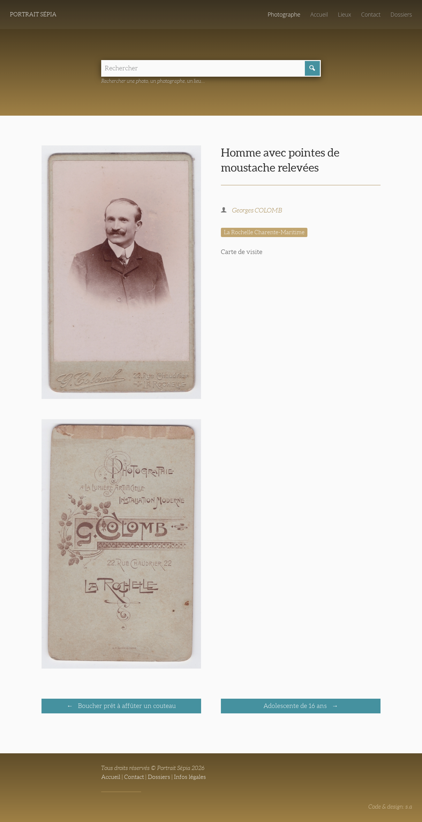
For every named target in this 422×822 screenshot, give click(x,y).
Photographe (284, 14)
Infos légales (190, 777)
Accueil (319, 14)
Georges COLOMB (257, 210)
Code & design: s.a (390, 806)
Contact (371, 14)
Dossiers (401, 14)
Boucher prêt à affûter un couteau (126, 705)
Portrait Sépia (33, 14)
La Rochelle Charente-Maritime (264, 232)
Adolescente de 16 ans (295, 705)
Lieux (344, 14)
